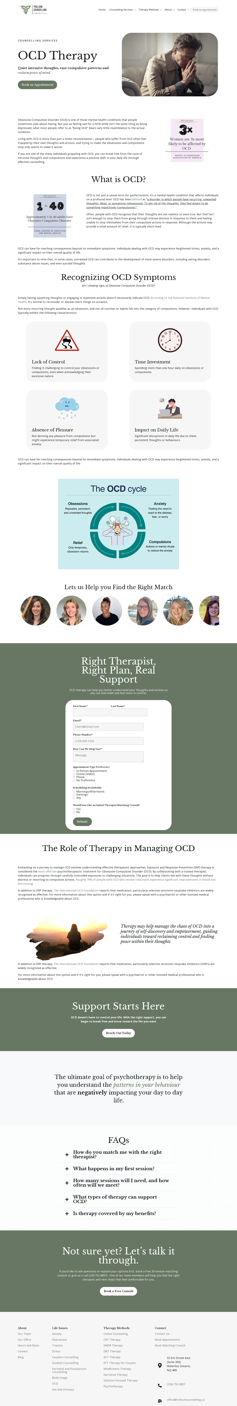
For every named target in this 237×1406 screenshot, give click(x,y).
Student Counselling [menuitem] (65, 1363)
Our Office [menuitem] (24, 1339)
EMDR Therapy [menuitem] (113, 1345)
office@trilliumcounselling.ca (185, 1399)
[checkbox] (110, 775)
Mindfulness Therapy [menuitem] (117, 1369)
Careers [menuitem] (23, 1351)
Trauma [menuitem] (57, 1345)
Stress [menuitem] (56, 1351)
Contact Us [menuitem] (162, 1334)
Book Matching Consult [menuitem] (170, 1345)
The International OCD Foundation (76, 890)
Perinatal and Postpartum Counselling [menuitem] (69, 1370)
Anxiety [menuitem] (57, 1334)
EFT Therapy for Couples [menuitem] (120, 1363)
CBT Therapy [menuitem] (112, 1339)
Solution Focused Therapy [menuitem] (121, 1380)
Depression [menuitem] (59, 1339)
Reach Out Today (118, 1033)
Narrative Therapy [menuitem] (116, 1374)
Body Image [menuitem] (59, 1377)
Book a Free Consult (118, 1291)
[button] (123, 9)
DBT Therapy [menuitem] (112, 1351)
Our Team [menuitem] (24, 1334)
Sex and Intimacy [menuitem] (63, 1389)
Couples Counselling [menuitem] (65, 1357)
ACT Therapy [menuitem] (112, 1357)
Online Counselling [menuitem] (116, 1334)
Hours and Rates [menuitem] (28, 1345)
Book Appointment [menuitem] (167, 1339)
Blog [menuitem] (21, 1357)
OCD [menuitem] (55, 1383)
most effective (47, 871)
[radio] (110, 770)
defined (137, 199)
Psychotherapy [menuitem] (113, 1386)
